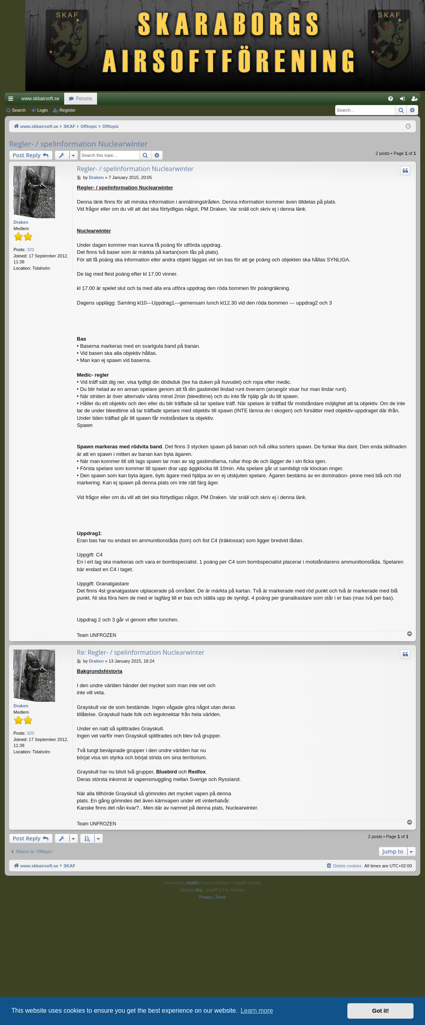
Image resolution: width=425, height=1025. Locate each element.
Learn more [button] (256, 1010)
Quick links (12, 100)
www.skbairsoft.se (40, 98)
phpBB (192, 883)
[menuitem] (390, 99)
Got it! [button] (380, 1011)
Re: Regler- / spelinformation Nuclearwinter (140, 652)
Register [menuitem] (416, 100)
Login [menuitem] (404, 100)
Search (19, 110)
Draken (20, 222)
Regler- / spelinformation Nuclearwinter (78, 144)
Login (42, 110)
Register (67, 110)
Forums (84, 98)
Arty (198, 890)
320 (30, 249)
